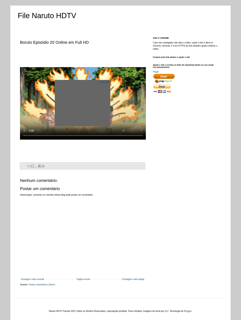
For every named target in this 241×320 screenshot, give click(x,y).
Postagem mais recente (32, 279)
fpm (166, 311)
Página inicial (83, 279)
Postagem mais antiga (133, 279)
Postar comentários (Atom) (42, 284)
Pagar (156, 71)
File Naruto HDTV (47, 15)
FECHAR (104, 82)
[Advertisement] (87, 56)
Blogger (188, 311)
